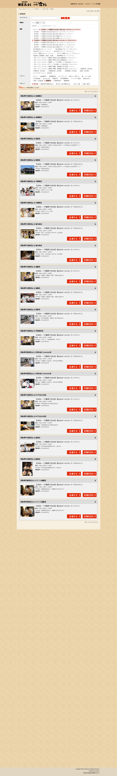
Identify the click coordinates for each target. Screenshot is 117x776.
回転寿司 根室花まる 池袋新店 (31, 96)
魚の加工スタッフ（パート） (42, 51)
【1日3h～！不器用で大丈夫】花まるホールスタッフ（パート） (61, 29)
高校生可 (55, 78)
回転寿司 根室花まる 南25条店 (31, 224)
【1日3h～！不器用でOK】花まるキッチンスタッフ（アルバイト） (54, 42)
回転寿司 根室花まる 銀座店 (30, 438)
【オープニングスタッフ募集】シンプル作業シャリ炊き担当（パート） (55, 62)
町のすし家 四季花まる (63, 84)
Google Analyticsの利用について (91, 772)
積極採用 (66, 80)
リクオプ (97, 770)
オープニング (63, 76)
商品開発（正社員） (71, 71)
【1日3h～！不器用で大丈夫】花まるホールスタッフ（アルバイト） (55, 40)
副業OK (48, 80)
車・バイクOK (86, 76)
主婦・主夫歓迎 (38, 80)
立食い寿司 (86, 84)
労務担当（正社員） (39, 71)
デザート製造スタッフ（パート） (43, 53)
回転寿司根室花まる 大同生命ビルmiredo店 (36, 352)
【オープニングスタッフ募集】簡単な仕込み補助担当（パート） (53, 60)
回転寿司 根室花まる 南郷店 (30, 267)
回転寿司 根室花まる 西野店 (30, 309)
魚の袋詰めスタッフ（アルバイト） (66, 49)
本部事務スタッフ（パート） (66, 55)
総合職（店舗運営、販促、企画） (43, 55)
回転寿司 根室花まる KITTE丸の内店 (33, 395)
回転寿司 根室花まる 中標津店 (31, 181)
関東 (98, 11)
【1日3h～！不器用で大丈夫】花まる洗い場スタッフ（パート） (53, 34)
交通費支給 (52, 76)
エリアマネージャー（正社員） (43, 73)
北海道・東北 (93, 11)
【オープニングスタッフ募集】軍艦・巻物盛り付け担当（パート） (54, 66)
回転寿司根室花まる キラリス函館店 (33, 480)
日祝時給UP (57, 80)
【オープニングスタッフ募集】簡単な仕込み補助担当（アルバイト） (55, 58)
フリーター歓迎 (76, 78)
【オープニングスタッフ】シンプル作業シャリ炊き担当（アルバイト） (55, 64)
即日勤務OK (64, 78)
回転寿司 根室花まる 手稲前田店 (32, 331)
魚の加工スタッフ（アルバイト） (64, 51)
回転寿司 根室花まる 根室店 (30, 139)
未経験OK (43, 76)
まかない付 (46, 78)
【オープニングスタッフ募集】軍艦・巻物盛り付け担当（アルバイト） (55, 68)
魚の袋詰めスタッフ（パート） (43, 49)
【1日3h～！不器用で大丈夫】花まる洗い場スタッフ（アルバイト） (54, 44)
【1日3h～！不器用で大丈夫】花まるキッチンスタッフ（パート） (54, 31)
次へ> (96, 91)
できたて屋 (76, 84)
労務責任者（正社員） (55, 71)
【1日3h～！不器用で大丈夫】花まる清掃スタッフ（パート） (52, 36)
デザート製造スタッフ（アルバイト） (69, 53)
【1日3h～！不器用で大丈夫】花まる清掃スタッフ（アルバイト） (54, 47)
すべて (35, 29)
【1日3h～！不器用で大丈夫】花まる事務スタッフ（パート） (52, 38)
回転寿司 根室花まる (47, 84)
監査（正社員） (85, 71)
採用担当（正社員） (87, 68)
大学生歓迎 (36, 78)
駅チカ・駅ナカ (74, 76)
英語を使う (86, 78)
